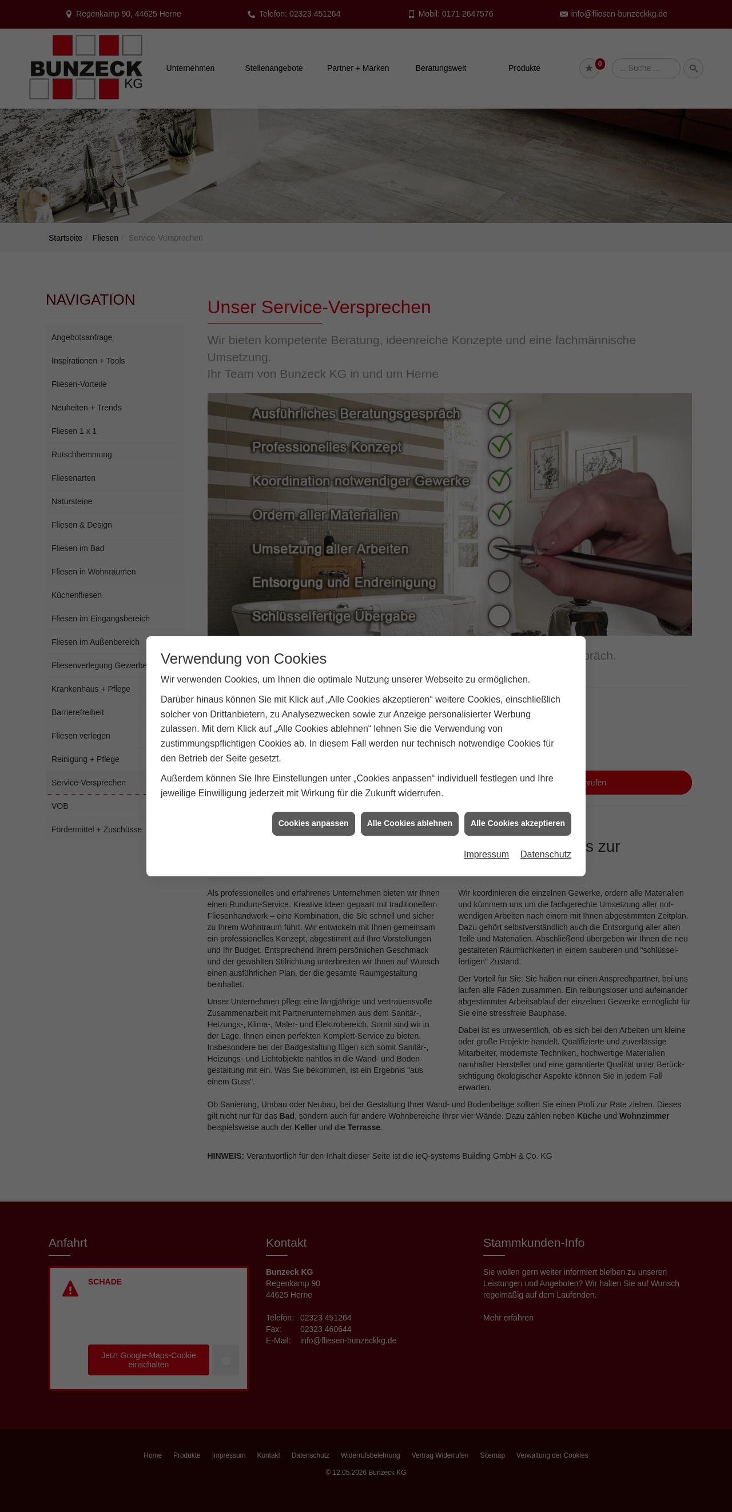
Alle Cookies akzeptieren (518, 801)
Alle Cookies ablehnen (409, 801)
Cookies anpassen (314, 801)
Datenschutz (545, 832)
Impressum (486, 832)
